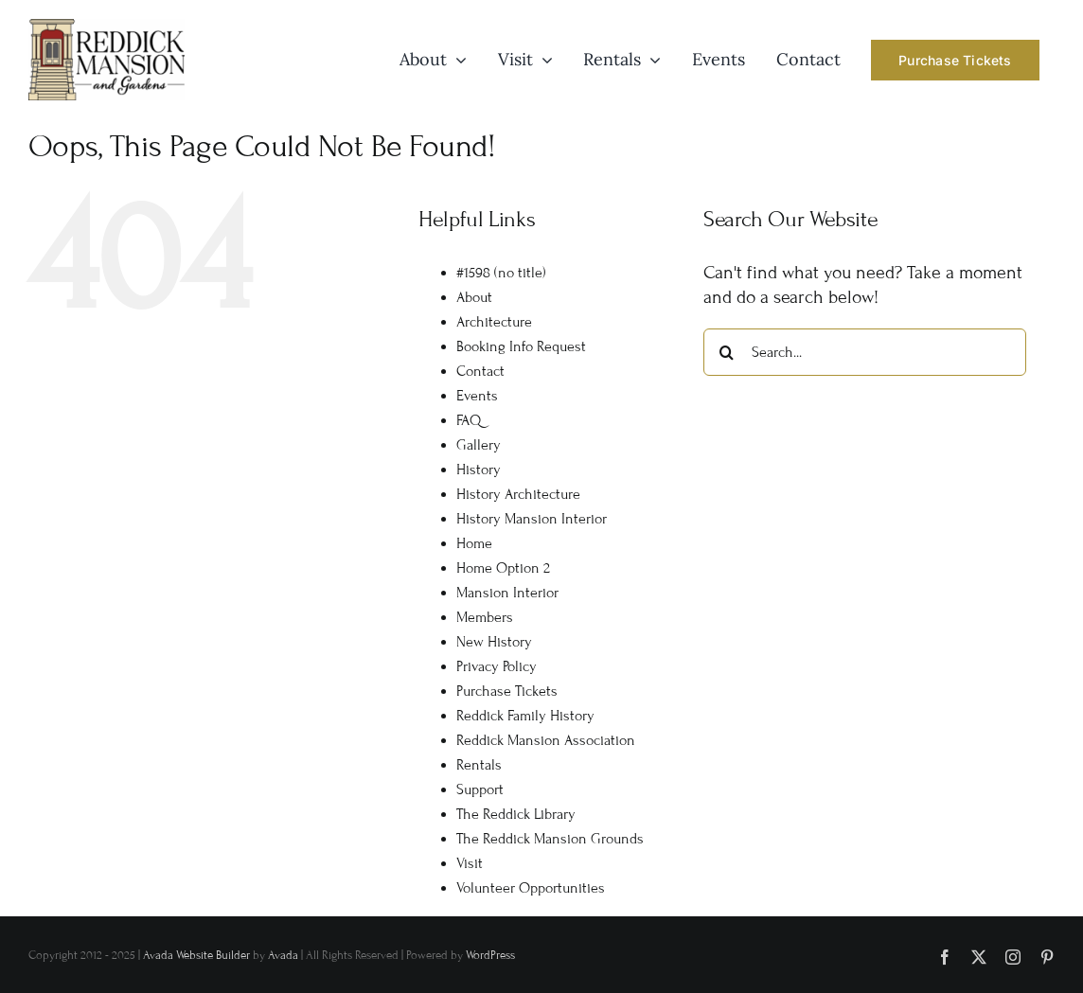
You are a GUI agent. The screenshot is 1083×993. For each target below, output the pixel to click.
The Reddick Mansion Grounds (550, 838)
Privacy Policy (496, 666)
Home (474, 543)
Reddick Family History (525, 715)
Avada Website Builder (196, 955)
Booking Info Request (521, 346)
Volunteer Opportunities (530, 887)
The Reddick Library (516, 814)
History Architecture (518, 494)
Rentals (479, 764)
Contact (480, 371)
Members (484, 617)
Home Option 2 (503, 567)
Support (480, 789)
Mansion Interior (507, 592)
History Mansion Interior (531, 518)
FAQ (468, 420)
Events (477, 395)
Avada (283, 955)
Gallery (478, 444)
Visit (469, 863)
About (474, 297)
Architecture (494, 321)
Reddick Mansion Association (545, 740)
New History (494, 641)
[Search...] (864, 352)
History (478, 469)
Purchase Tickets (507, 691)
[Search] (727, 352)
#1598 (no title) (501, 272)
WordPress (490, 955)
